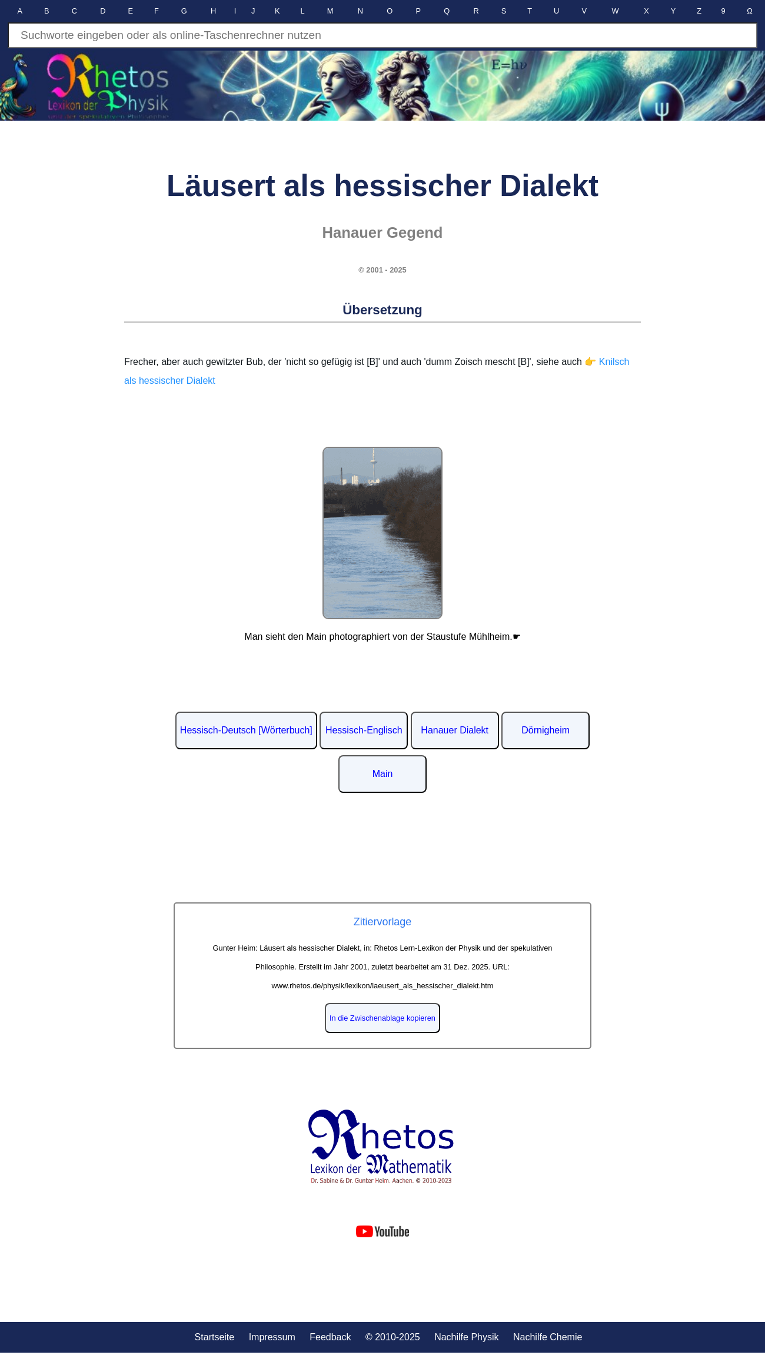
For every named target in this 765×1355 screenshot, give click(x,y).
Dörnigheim (545, 730)
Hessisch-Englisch (364, 730)
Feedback (330, 1337)
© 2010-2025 (392, 1337)
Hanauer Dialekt (454, 730)
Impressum (272, 1337)
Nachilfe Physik (466, 1337)
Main (382, 774)
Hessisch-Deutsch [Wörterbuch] (246, 730)
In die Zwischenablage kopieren (382, 1018)
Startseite (215, 1337)
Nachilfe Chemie (547, 1337)
